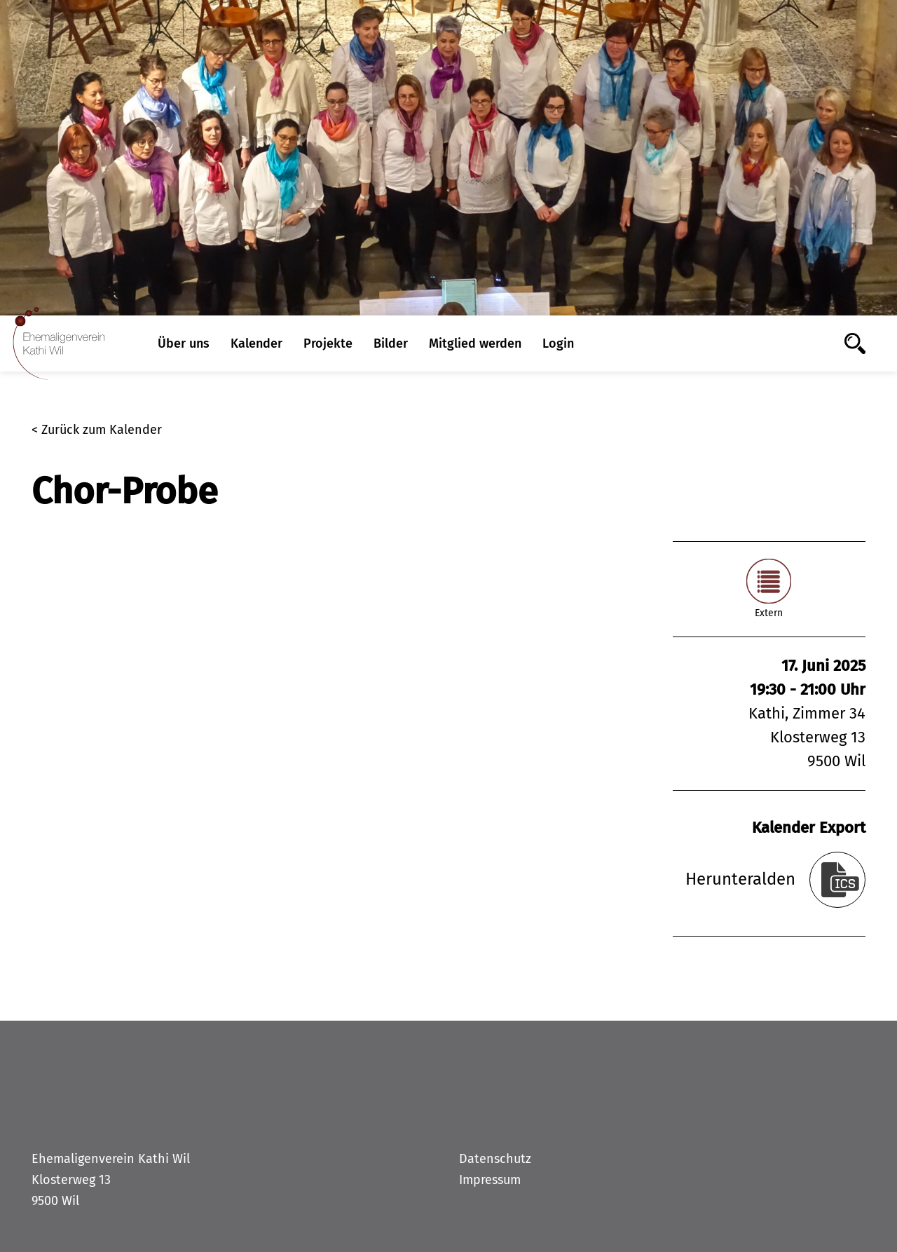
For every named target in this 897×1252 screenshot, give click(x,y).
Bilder (391, 343)
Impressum (490, 1180)
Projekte (327, 343)
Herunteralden (740, 879)
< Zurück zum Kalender (97, 429)
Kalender (256, 343)
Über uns (184, 343)
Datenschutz (495, 1158)
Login (558, 343)
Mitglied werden (475, 343)
